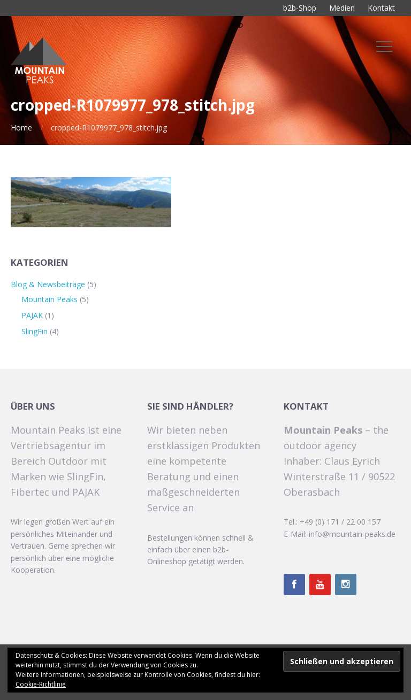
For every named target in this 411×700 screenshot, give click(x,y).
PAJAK (32, 315)
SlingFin (34, 331)
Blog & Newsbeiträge (48, 284)
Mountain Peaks (49, 299)
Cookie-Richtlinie (41, 684)
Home (21, 127)
